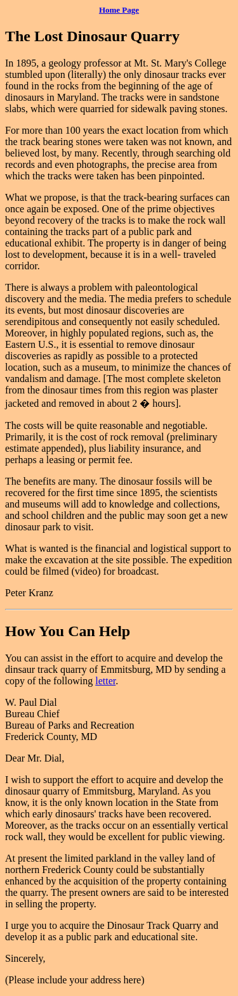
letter (105, 680)
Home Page (119, 10)
